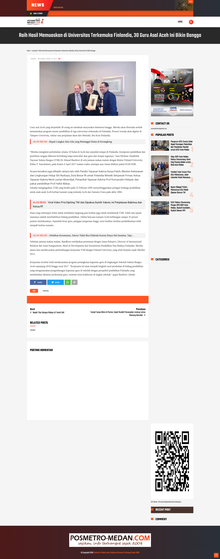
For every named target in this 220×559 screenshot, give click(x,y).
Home (180, 22)
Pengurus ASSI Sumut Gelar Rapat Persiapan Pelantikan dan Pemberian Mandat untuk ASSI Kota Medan (182, 146)
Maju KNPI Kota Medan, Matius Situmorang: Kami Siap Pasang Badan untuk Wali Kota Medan (181, 161)
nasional (46, 291)
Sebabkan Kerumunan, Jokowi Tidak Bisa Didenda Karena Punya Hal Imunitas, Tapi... (91, 235)
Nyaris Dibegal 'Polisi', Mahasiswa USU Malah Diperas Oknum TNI (179, 190)
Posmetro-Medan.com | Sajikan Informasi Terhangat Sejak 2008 (116, 552)
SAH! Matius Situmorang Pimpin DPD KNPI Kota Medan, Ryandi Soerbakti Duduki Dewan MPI (180, 207)
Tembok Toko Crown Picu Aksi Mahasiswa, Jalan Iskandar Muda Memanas (181, 175)
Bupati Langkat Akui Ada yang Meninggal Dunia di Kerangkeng (80, 141)
